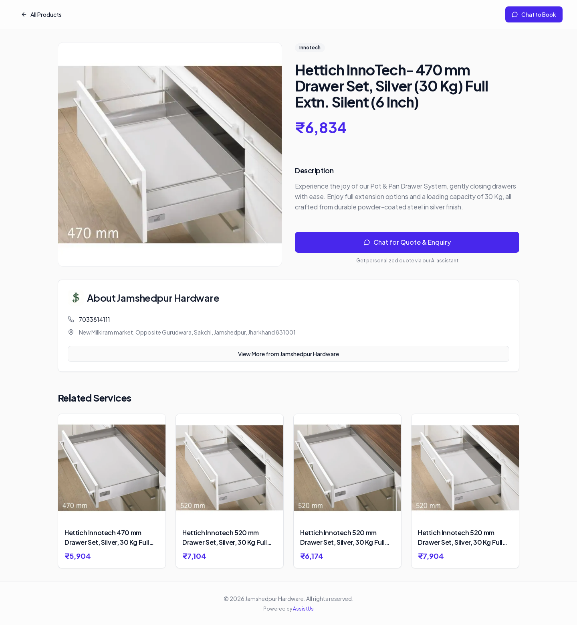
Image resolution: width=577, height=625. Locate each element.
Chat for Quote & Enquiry (407, 242)
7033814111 (94, 319)
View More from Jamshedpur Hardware (288, 353)
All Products (41, 14)
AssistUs (303, 609)
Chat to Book (534, 14)
